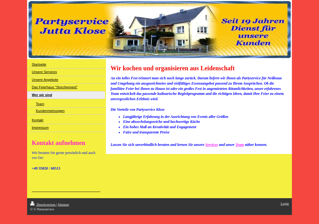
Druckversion (43, 204)
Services (211, 144)
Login (285, 203)
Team (240, 144)
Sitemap (63, 204)
